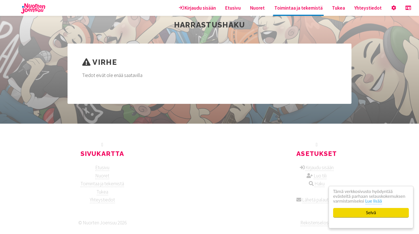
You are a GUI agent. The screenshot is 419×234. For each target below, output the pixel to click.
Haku (319, 184)
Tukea (338, 8)
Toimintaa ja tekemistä (298, 8)
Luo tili (320, 176)
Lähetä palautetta (319, 200)
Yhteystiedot (368, 8)
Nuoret (257, 8)
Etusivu (233, 8)
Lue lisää (373, 201)
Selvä (371, 213)
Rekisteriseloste (316, 223)
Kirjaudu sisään (197, 8)
